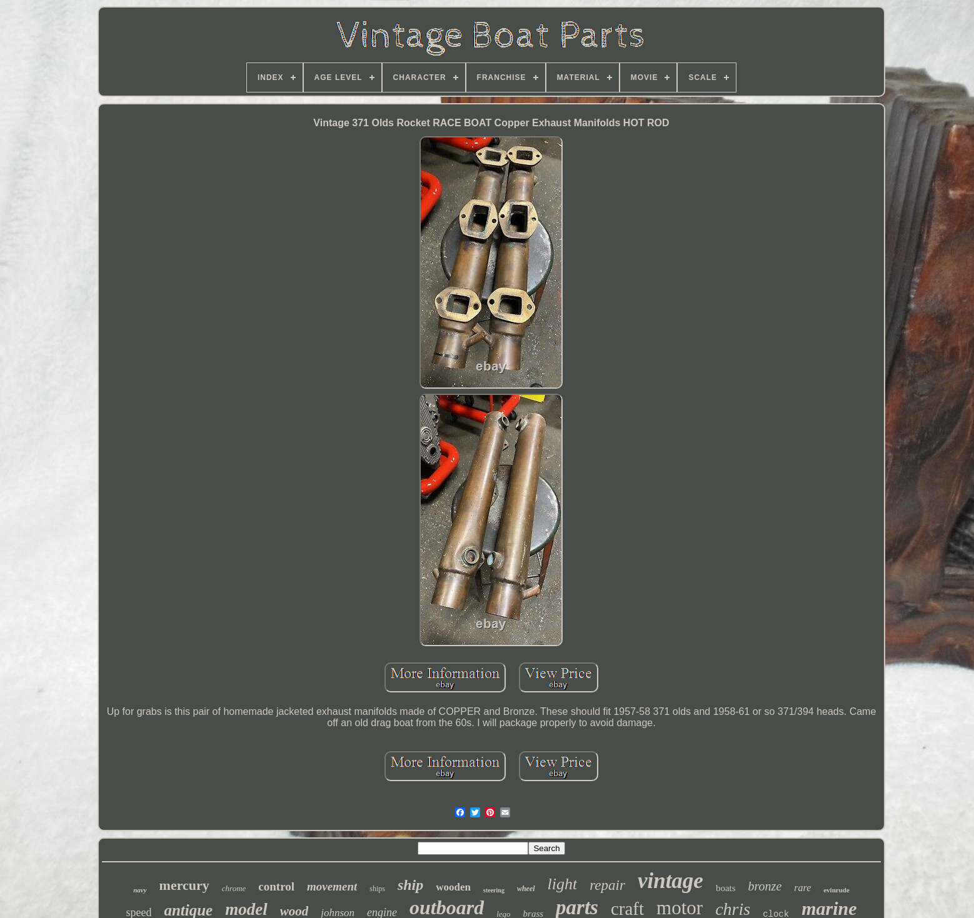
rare (802, 887)
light (563, 884)
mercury (184, 885)
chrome (234, 888)
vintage (670, 881)
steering (494, 890)
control (276, 886)
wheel (526, 888)
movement (332, 886)
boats (726, 888)
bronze (765, 886)
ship (410, 885)
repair (607, 885)
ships (377, 888)
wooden (453, 887)
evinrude (836, 890)
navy (139, 890)
